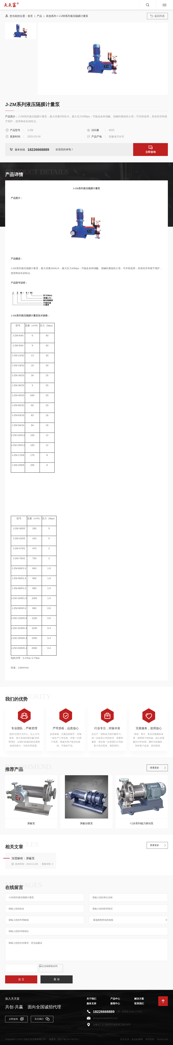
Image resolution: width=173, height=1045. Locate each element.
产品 (39, 16)
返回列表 (157, 16)
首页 (30, 16)
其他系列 (51, 16)
